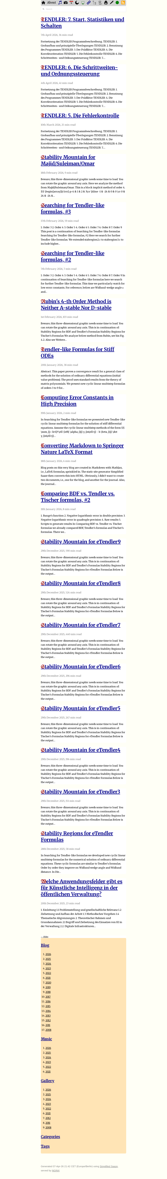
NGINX (56, 1170)
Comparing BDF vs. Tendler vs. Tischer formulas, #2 (78, 496)
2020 (48, 982)
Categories (50, 1136)
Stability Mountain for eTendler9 (81, 541)
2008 (48, 1029)
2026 (48, 954)
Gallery (47, 1080)
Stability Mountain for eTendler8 (81, 583)
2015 (48, 1006)
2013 (48, 1015)
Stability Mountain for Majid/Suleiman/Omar (68, 160)
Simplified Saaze (109, 1166)
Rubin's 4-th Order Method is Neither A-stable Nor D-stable (76, 304)
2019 (48, 987)
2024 (48, 963)
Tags (45, 1146)
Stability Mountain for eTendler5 (80, 708)
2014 (48, 1011)
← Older (44, 937)
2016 (48, 1001)
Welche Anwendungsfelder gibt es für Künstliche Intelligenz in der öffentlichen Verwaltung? (81, 887)
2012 (48, 1020)
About (51, 2)
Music (46, 1039)
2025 (48, 958)
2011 (47, 1025)
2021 (48, 977)
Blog (45, 945)
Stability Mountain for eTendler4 (80, 750)
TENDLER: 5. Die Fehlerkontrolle (80, 115)
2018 (48, 992)
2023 (48, 968)
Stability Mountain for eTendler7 (80, 625)
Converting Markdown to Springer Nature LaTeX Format (82, 448)
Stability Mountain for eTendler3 (80, 791)
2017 (48, 996)
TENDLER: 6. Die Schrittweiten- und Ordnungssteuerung (79, 70)
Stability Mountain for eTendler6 (81, 666)
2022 (48, 973)
